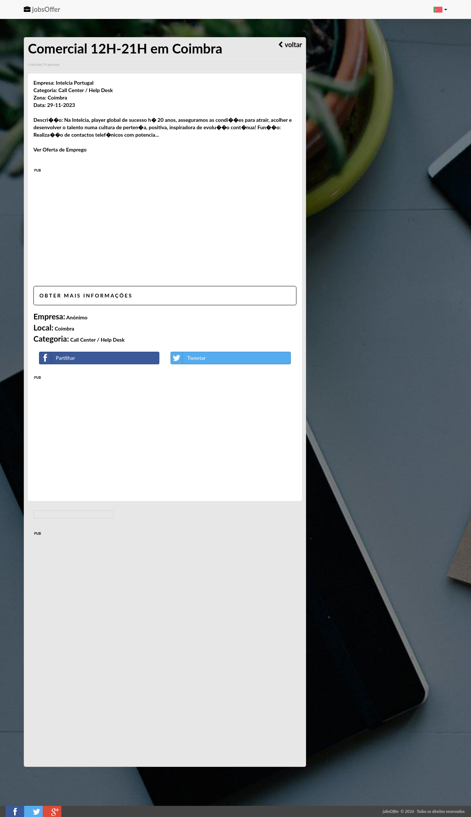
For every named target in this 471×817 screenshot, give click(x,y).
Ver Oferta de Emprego (60, 149)
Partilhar (57, 358)
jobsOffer (42, 9)
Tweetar (188, 358)
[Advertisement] (164, 228)
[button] (440, 9)
